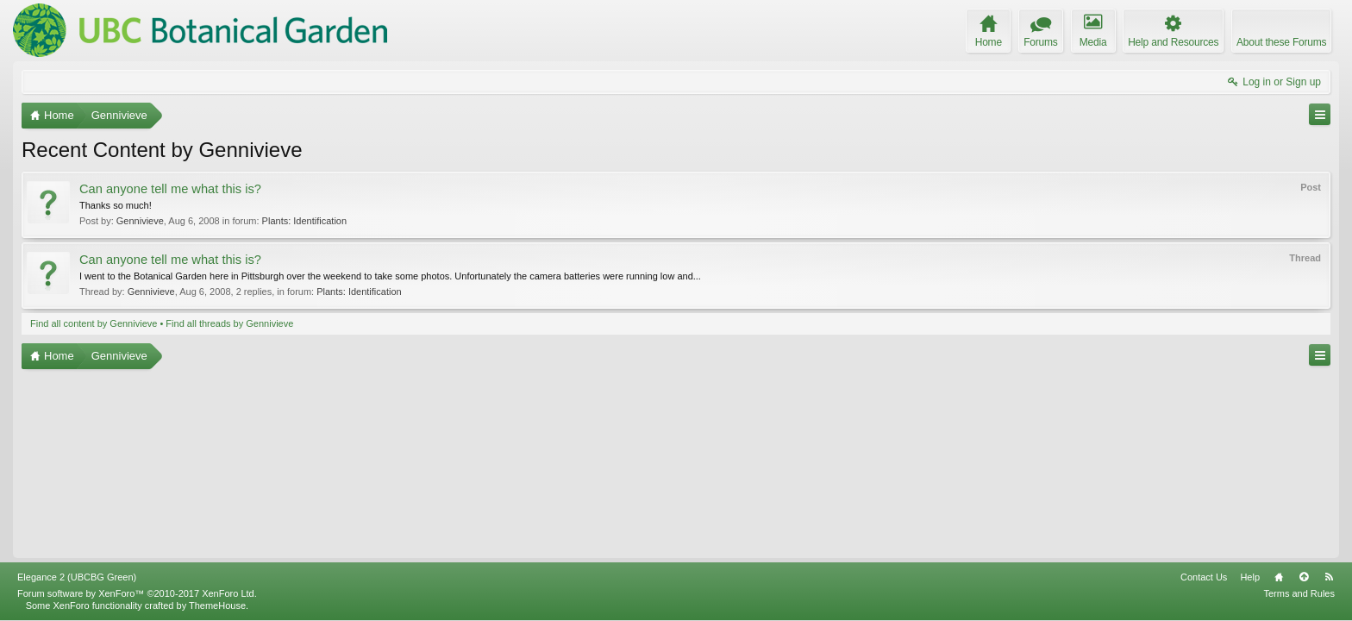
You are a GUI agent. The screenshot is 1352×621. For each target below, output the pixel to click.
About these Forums (1281, 42)
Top (1304, 577)
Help (1250, 577)
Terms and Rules (1299, 593)
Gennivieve (140, 221)
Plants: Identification (304, 221)
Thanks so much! (115, 205)
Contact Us (1203, 577)
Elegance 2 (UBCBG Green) (76, 577)
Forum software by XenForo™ (137, 593)
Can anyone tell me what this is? (170, 189)
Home (1279, 577)
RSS (1329, 577)
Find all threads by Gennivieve (229, 323)
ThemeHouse (217, 605)
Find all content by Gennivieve (93, 323)
